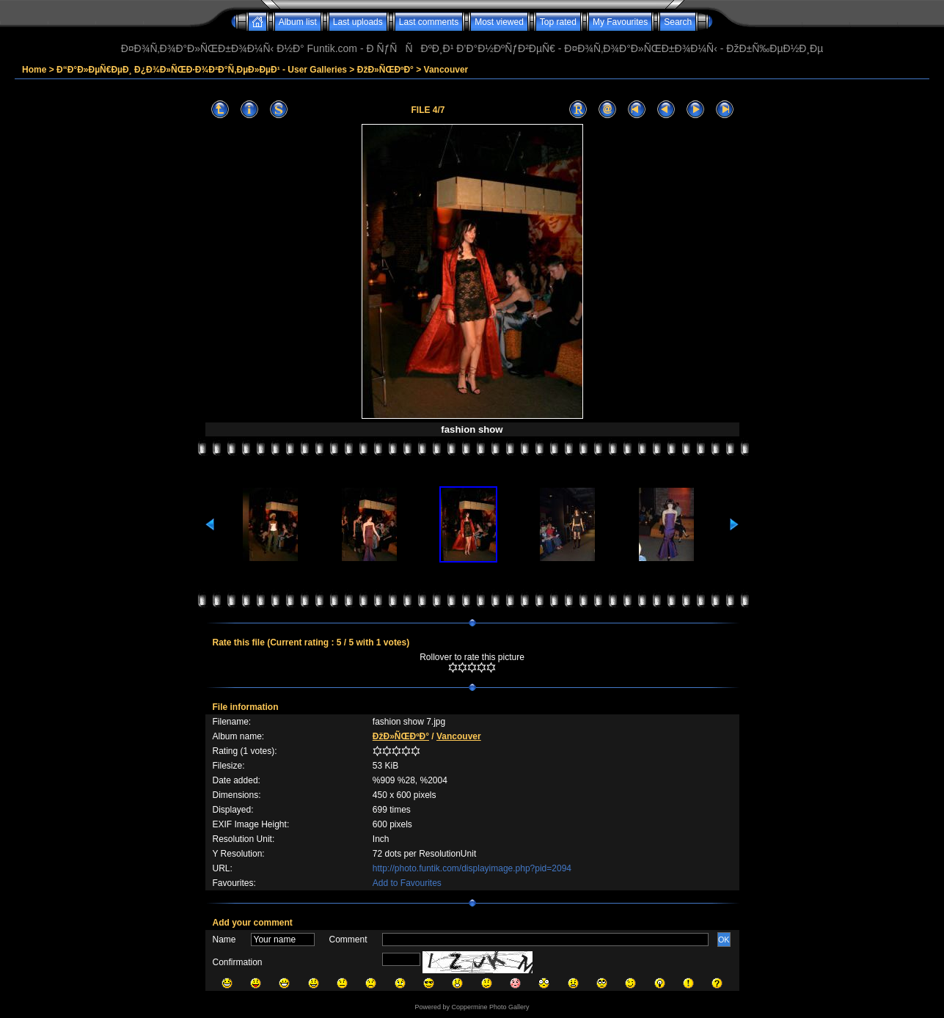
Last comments (428, 22)
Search (678, 22)
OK (724, 939)
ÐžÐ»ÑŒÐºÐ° (385, 70)
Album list (298, 22)
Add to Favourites (407, 883)
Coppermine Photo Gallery (490, 1007)
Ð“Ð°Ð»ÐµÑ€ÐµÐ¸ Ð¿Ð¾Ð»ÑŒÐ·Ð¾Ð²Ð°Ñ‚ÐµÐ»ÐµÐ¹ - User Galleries (201, 70)
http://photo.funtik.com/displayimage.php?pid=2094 (472, 868)
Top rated (558, 22)
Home (34, 70)
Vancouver (446, 70)
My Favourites (620, 22)
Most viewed (499, 22)
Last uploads (358, 22)
